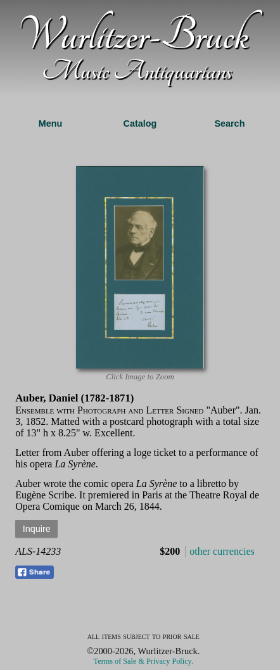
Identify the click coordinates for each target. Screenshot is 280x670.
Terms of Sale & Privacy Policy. (143, 661)
